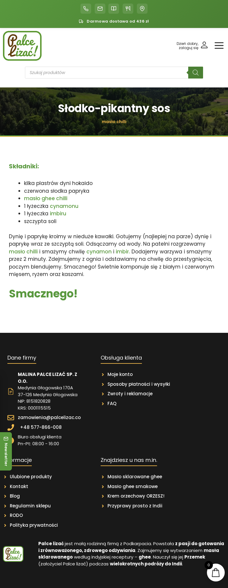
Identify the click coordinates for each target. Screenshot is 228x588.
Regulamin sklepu (30, 506)
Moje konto (120, 374)
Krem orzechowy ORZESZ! (135, 496)
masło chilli (23, 251)
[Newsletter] (6, 451)
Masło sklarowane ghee (134, 476)
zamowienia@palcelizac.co (49, 417)
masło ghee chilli (45, 198)
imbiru (58, 213)
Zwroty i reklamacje (130, 394)
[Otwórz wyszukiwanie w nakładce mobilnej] (114, 73)
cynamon (99, 251)
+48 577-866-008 (41, 427)
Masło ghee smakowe (132, 486)
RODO (16, 515)
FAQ (111, 403)
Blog (15, 496)
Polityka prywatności (34, 525)
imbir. (123, 251)
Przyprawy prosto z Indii (134, 506)
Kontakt (19, 486)
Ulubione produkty (31, 476)
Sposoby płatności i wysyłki (138, 384)
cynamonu (64, 206)
